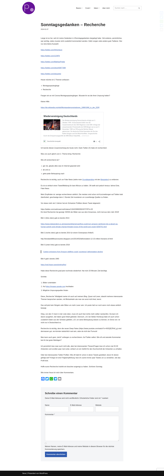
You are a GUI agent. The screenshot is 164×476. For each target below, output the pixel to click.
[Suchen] (125, 8)
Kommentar (50, 414)
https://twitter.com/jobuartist (51, 74)
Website (98, 405)
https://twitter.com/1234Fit (50, 56)
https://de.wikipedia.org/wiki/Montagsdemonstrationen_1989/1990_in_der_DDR (70, 107)
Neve (24, 473)
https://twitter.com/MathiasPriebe (53, 62)
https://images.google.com (55, 286)
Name (47, 405)
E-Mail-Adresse (76, 405)
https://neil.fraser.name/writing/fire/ (53, 265)
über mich (106, 8)
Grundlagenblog (88, 179)
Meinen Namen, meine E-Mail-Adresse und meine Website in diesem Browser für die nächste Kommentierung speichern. (79, 448)
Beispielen (104, 179)
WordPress (43, 473)
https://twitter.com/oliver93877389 (53, 68)
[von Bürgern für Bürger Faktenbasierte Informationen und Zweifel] (28, 8)
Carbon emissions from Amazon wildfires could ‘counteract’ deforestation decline (73, 252)
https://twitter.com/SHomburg (51, 50)
